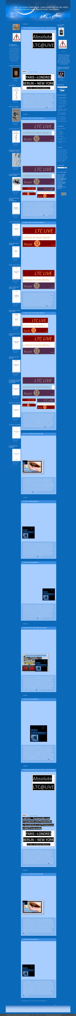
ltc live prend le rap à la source (31, 303)
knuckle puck (48, 295)
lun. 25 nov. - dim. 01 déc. (62, 154)
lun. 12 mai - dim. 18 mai (62, 150)
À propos (63, 51)
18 (40, 1000)
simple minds (61, 175)
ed (50, 294)
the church (25, 99)
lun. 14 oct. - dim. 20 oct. (62, 155)
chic (51, 106)
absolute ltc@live (60, 186)
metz (58, 174)
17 (39, 1000)
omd (63, 183)
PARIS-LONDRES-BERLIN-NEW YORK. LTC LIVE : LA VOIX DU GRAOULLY (39, 769)
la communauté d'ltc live (45, 100)
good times (34, 689)
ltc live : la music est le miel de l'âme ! (34, 97)
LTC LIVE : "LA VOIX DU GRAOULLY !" (62, 139)
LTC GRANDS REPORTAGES (60, 133)
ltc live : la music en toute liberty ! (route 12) (37, 203)
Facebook (48, 107)
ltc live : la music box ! (36, 100)
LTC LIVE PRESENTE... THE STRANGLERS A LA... (62, 114)
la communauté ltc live (61, 182)
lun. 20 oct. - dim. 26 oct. (62, 149)
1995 (45, 101)
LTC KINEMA (60, 134)
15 (37, 1000)
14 (36, 1000)
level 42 (42, 101)
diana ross (32, 105)
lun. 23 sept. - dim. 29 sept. (62, 156)
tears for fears (27, 295)
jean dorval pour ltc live (61, 178)
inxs (29, 214)
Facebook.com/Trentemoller (38, 821)
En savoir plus (58, 1014)
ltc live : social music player (43, 210)
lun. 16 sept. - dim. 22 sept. (62, 157)
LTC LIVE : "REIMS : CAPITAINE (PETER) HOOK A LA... (61, 106)
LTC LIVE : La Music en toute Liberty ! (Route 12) (33, 118)
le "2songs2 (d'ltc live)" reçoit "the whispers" (32, 107)
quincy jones (43, 106)
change (28, 106)
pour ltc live (25, 922)
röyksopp (29, 920)
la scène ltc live (38, 922)
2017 (51, 920)
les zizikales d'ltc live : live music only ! (34, 101)
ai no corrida (48, 106)
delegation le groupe (26, 105)
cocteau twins (25, 97)
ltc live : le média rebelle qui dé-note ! (44, 211)
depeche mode (25, 921)
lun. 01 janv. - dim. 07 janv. (62, 158)
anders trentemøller (38, 295)
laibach (37, 214)
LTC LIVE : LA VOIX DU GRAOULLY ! (31, 501)
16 (38, 1000)
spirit (49, 920)
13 (35, 1000)
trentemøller (32, 295)
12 (34, 1000)
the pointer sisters (43, 105)
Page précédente (24, 1000)
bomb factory (46, 423)
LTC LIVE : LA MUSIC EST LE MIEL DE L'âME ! (33, 433)
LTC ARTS (60, 130)
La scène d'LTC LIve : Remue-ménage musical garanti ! (35, 627)
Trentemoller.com (41, 818)
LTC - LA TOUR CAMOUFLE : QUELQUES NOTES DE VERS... (42, 7)
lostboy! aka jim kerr (45, 921)
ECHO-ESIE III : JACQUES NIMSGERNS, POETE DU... (62, 110)
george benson (37, 105)
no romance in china (35, 920)
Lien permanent (46, 94)
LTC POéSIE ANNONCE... (62, 121)
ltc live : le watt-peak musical (38, 99)
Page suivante (44, 1000)
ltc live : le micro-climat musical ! (47, 98)
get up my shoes (32, 206)
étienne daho (49, 415)
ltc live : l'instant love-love (45, 207)
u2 (52, 478)
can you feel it (32, 106)
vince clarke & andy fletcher (43, 920)
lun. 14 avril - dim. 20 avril (62, 151)
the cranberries (32, 214)
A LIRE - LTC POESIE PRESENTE (62, 142)
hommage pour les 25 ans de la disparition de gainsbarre (43, 209)
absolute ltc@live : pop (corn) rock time (43, 303)
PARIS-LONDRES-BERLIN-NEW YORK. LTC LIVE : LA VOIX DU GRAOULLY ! (39, 27)
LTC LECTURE (60, 136)
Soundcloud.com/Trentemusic (39, 825)
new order (36, 206)
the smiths (47, 97)
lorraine (59, 185)
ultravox (24, 920)
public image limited (26, 203)
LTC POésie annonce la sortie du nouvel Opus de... (62, 101)
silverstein (27, 206)
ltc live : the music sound (33, 921)
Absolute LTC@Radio (61, 128)
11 (33, 1000)
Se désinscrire (62, 89)
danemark (43, 295)
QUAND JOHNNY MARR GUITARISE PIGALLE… (62, 98)
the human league (30, 99)
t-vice (47, 101)
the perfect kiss (43, 107)
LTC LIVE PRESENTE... (62, 116)
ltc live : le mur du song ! (47, 424)
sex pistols (33, 98)
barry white (25, 106)
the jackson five (38, 106)
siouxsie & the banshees (49, 922)
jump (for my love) (49, 105)
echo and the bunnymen (49, 203)
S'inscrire (62, 88)
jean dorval (43, 97)
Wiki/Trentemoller (33, 828)
